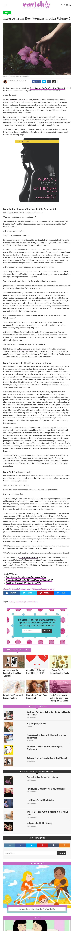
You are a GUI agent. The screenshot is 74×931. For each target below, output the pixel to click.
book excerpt (21, 602)
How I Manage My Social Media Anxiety (40, 800)
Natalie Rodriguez (31, 761)
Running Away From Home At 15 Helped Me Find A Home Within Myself (46, 736)
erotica (11, 602)
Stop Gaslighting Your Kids (36, 723)
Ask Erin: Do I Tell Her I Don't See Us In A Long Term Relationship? (45, 748)
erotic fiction (32, 602)
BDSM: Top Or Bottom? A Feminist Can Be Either (23, 583)
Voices (7, 12)
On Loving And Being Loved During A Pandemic (13, 696)
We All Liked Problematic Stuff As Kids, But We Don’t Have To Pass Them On (48, 713)
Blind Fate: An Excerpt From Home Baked (36, 696)
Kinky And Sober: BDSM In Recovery (39, 823)
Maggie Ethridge (30, 740)
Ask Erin (37, 918)
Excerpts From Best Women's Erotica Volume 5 (43, 777)
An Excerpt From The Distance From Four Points (59, 671)
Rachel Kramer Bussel (14, 81)
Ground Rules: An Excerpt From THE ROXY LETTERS (35, 671)
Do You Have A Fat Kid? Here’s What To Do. (37, 909)
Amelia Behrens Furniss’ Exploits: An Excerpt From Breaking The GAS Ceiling (58, 698)
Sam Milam (29, 726)
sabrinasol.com (23, 349)
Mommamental (37, 863)
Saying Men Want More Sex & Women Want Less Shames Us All (29, 580)
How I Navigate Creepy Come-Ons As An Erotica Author (26, 577)
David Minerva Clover (31, 717)
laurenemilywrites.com (28, 557)
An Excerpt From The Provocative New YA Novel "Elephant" (12, 673)
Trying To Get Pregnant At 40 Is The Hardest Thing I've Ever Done (47, 813)
